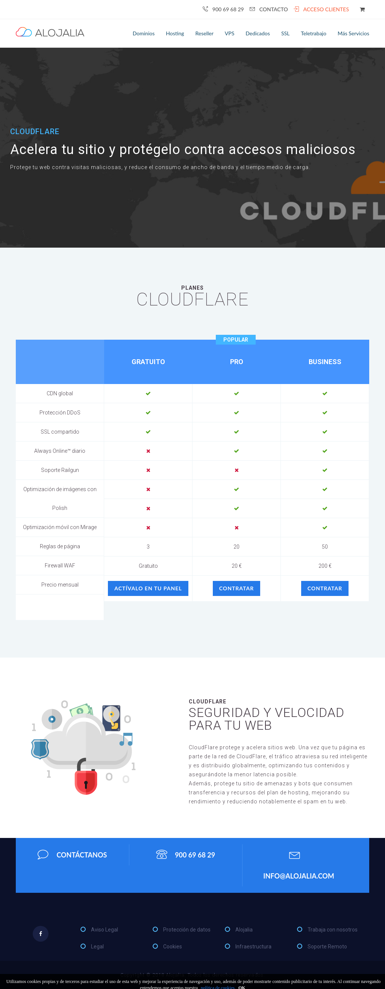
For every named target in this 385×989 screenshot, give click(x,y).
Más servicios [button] (353, 33)
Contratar (236, 588)
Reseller (205, 33)
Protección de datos (187, 930)
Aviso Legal (104, 930)
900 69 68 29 (223, 9)
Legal (97, 947)
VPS (229, 33)
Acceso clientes (321, 9)
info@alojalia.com (298, 862)
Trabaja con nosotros (333, 930)
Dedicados (258, 33)
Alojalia (244, 930)
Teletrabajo (313, 33)
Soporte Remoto (327, 947)
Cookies (172, 947)
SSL (285, 33)
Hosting (175, 33)
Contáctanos (72, 854)
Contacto (269, 9)
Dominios (144, 33)
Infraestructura (253, 947)
